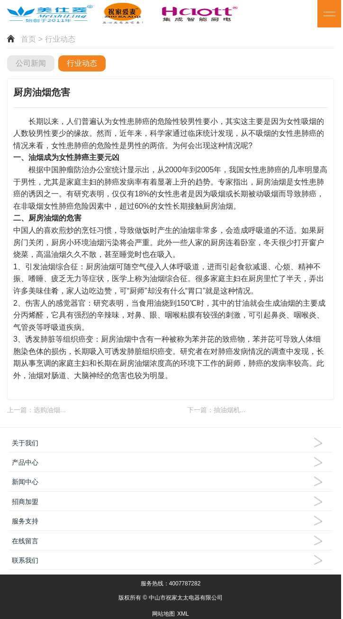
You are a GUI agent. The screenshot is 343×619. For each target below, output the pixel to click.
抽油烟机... (230, 410)
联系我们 (25, 560)
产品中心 (25, 462)
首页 (28, 39)
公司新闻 (31, 63)
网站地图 (163, 613)
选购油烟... (50, 410)
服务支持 (25, 521)
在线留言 (25, 541)
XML (183, 613)
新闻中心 (25, 482)
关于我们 (25, 443)
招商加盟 (25, 501)
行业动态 (82, 63)
